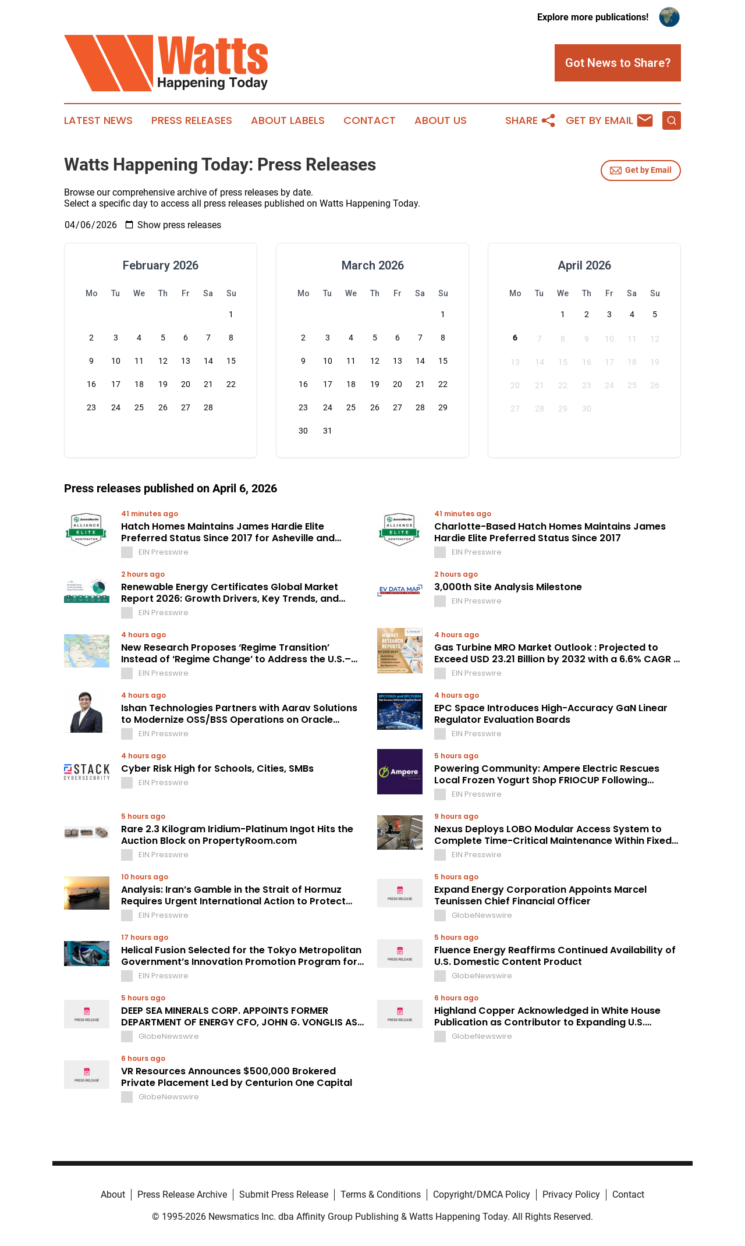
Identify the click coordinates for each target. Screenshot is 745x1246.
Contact (369, 120)
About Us (440, 120)
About (113, 1194)
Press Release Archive (182, 1194)
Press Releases (191, 120)
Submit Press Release (283, 1194)
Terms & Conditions (380, 1194)
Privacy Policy (571, 1194)
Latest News (98, 120)
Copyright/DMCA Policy (481, 1194)
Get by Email (641, 170)
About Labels (288, 120)
